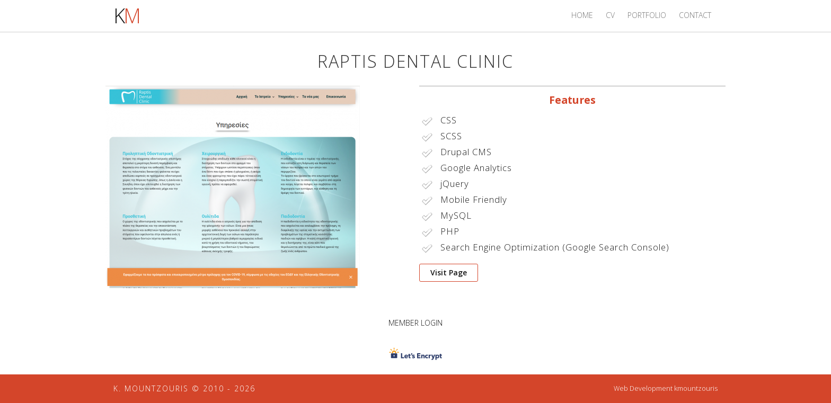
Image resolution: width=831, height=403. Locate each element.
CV (610, 15)
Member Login (415, 323)
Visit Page (448, 272)
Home (582, 15)
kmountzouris (696, 388)
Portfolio (646, 15)
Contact (695, 15)
